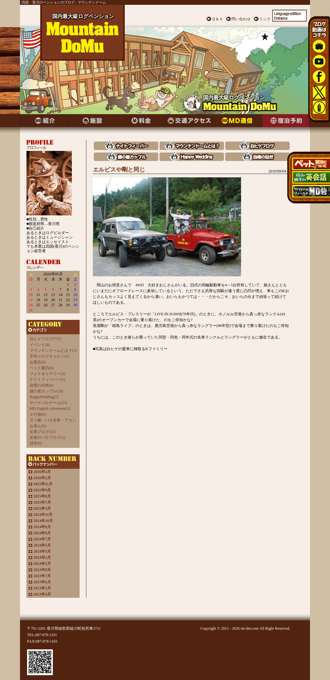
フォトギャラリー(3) (47, 373)
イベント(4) (40, 344)
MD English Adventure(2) (50, 408)
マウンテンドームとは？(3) (53, 350)
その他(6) (38, 414)
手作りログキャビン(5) (49, 356)
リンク (265, 19)
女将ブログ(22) (42, 431)
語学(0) (36, 443)
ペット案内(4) (41, 368)
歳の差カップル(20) (46, 391)
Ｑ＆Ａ (217, 19)
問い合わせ (241, 19)
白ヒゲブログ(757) (45, 339)
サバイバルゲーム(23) (48, 402)
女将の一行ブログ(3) (47, 437)
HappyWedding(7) (44, 397)
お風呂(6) (38, 362)
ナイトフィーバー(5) (47, 379)
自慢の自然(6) (41, 385)
